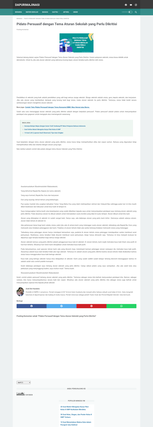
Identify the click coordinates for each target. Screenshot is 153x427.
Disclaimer (85, 419)
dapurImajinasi (29, 2)
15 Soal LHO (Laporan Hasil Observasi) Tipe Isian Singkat (43, 144)
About (59, 419)
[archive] (112, 17)
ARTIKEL (68, 8)
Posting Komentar (23, 33)
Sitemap (93, 419)
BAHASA (47, 8)
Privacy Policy (75, 419)
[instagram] (134, 2)
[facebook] (124, 2)
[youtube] (129, 2)
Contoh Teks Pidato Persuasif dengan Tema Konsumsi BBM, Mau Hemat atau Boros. (57, 116)
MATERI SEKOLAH (33, 8)
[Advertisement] (57, 85)
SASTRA (56, 8)
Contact (65, 419)
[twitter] (47, 347)
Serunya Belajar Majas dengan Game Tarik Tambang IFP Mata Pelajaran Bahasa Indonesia (55, 137)
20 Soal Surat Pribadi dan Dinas (118, 111)
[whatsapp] (87, 347)
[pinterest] (67, 347)
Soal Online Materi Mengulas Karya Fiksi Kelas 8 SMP (42, 141)
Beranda (20, 8)
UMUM (77, 8)
